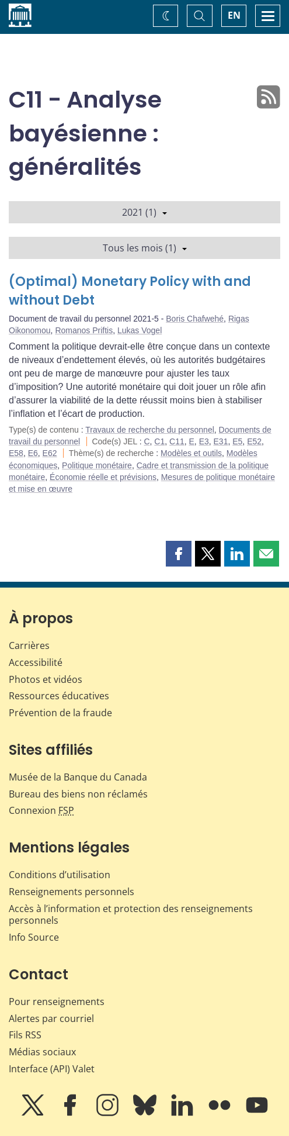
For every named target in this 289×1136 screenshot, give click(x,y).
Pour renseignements (57, 1001)
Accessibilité (35, 662)
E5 (237, 441)
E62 (50, 453)
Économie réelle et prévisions (103, 477)
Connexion (41, 810)
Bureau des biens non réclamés (78, 794)
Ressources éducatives (59, 695)
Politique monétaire (97, 465)
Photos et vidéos (45, 679)
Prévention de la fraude (60, 712)
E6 (33, 453)
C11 (176, 441)
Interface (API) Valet (52, 1068)
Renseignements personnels (71, 891)
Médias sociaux (42, 1051)
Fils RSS (25, 1034)
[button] (178, 554)
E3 (204, 441)
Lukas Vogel (139, 330)
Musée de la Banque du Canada (78, 777)
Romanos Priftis (84, 330)
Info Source (34, 937)
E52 (254, 441)
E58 (16, 453)
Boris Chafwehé (195, 318)
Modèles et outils (191, 453)
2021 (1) (144, 212)
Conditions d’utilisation (59, 874)
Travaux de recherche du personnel (149, 429)
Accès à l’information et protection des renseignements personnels (131, 914)
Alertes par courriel (51, 1018)
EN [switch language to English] (234, 15)
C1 (159, 441)
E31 (221, 441)
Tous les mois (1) (145, 247)
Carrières (29, 645)
